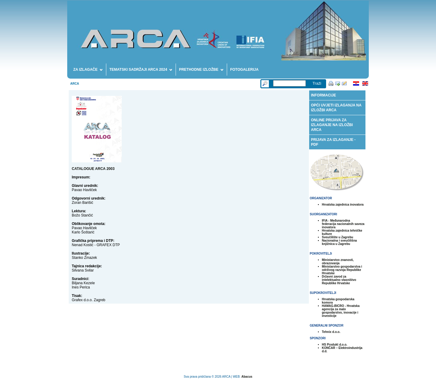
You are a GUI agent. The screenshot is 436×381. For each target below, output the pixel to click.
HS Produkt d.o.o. (334, 344)
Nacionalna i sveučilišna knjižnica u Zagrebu (339, 242)
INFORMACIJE (323, 95)
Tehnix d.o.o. (331, 332)
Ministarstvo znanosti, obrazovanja (338, 261)
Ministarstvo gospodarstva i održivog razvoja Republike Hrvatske (342, 270)
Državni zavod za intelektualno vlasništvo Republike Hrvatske (339, 280)
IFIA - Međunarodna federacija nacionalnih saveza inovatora (343, 224)
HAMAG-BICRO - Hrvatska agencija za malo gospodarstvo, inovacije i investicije (340, 311)
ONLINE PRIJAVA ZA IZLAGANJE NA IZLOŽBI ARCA (332, 125)
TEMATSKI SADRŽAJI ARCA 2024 (140, 70)
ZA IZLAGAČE (87, 70)
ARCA (74, 83)
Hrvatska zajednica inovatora (343, 204)
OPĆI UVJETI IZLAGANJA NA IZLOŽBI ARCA (336, 107)
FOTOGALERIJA (244, 69)
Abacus (246, 376)
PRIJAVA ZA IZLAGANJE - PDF (333, 142)
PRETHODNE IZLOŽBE (201, 70)
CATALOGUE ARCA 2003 (93, 169)
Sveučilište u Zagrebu (337, 237)
